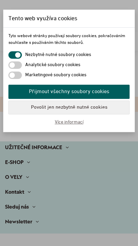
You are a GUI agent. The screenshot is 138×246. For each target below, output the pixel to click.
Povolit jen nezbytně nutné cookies (69, 107)
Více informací (69, 122)
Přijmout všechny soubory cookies (69, 91)
